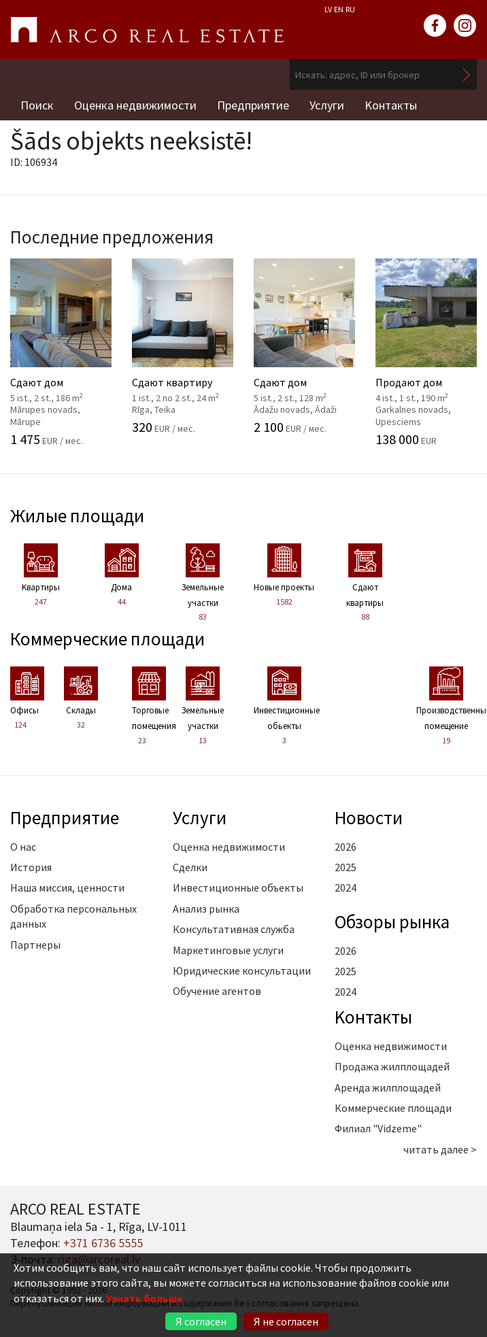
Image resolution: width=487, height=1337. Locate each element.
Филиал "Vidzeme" (378, 1128)
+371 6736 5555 (103, 1243)
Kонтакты (391, 105)
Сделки (190, 867)
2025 (345, 867)
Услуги (326, 105)
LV (328, 9)
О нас (23, 846)
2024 (345, 887)
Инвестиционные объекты (238, 887)
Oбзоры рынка (392, 921)
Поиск (37, 105)
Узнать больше (144, 1298)
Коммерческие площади (107, 638)
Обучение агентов (217, 991)
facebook (435, 25)
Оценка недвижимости (135, 105)
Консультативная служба (234, 929)
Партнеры (35, 944)
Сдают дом (63, 352)
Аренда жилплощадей (388, 1087)
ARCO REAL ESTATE (147, 30)
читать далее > (440, 1149)
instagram (465, 25)
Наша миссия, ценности (67, 887)
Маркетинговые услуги (228, 950)
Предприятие (253, 105)
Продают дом (428, 352)
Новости (369, 817)
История (31, 867)
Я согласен (200, 1321)
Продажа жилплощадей (392, 1066)
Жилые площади (77, 515)
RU (350, 9)
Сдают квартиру (185, 346)
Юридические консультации (242, 970)
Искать (466, 74)
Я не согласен (286, 1321)
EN (338, 9)
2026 (345, 846)
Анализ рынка (206, 908)
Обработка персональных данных (73, 916)
